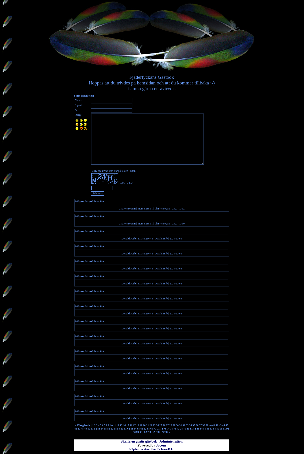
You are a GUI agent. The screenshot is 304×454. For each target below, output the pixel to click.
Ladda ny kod (126, 183)
